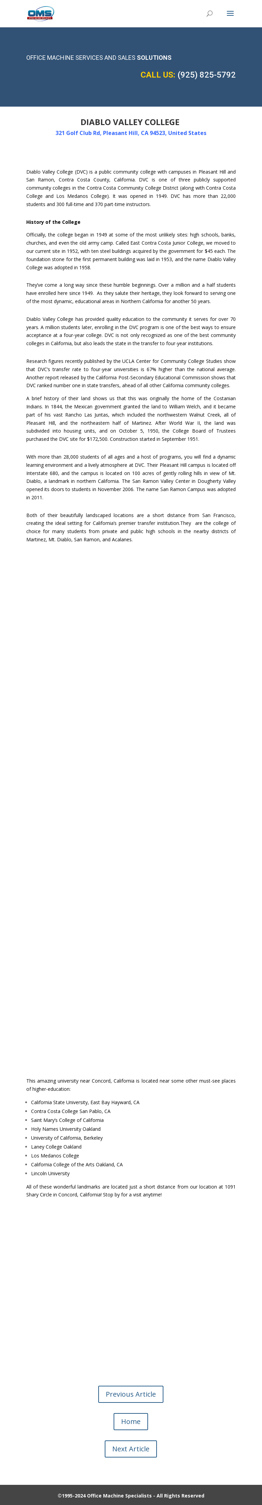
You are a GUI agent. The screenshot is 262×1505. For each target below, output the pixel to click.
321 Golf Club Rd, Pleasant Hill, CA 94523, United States (131, 133)
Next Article (130, 1448)
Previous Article (131, 1394)
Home (131, 1421)
